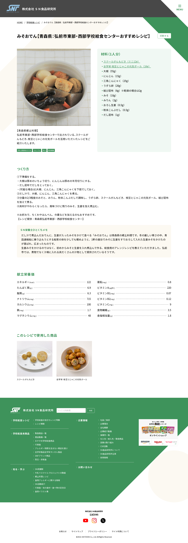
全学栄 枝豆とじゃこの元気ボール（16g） (127, 66)
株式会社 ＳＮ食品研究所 (31, 9)
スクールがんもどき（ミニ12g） (121, 61)
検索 (90, 410)
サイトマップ (77, 531)
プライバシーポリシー (97, 531)
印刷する (164, 35)
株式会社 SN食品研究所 (32, 411)
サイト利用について (120, 531)
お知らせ (63, 531)
